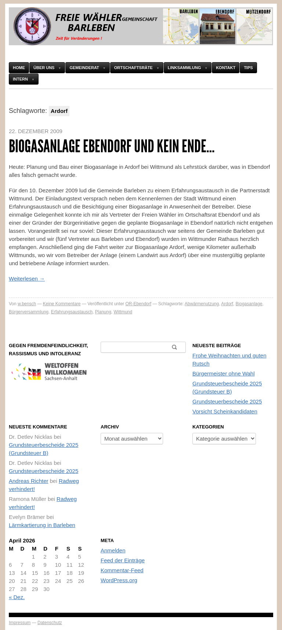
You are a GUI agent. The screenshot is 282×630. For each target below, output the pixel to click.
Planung (103, 311)
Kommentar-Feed (122, 570)
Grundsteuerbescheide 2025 (227, 401)
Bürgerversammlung (28, 311)
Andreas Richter (28, 481)
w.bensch (27, 303)
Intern (20, 79)
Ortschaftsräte (133, 67)
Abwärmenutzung (202, 303)
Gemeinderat (84, 67)
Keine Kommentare (62, 303)
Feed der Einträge (123, 560)
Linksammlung (184, 67)
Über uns (43, 67)
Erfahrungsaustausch (72, 311)
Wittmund (123, 311)
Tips (248, 67)
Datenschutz (49, 622)
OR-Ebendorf (138, 303)
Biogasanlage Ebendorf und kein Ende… (112, 146)
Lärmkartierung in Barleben (42, 525)
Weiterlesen (27, 278)
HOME (19, 67)
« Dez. (17, 597)
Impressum (19, 622)
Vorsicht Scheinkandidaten (224, 411)
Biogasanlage (249, 303)
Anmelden (113, 550)
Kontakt (225, 67)
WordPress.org (119, 580)
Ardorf (227, 303)
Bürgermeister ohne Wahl (223, 373)
